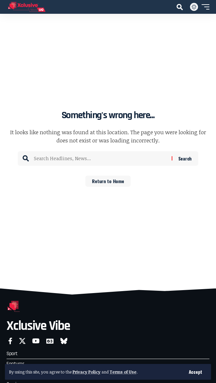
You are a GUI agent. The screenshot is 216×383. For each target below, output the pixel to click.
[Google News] (50, 341)
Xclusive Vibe (38, 326)
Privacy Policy (86, 372)
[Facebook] (10, 341)
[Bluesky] (63, 341)
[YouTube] (36, 341)
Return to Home (108, 181)
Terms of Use (123, 372)
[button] (195, 372)
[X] (22, 341)
